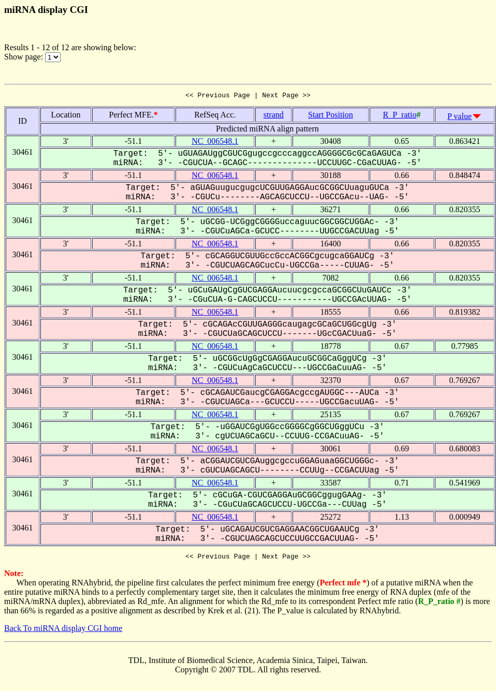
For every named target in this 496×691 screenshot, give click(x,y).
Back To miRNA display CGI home (63, 631)
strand (274, 116)
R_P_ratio (399, 116)
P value (459, 117)
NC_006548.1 (215, 142)
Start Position (330, 116)
